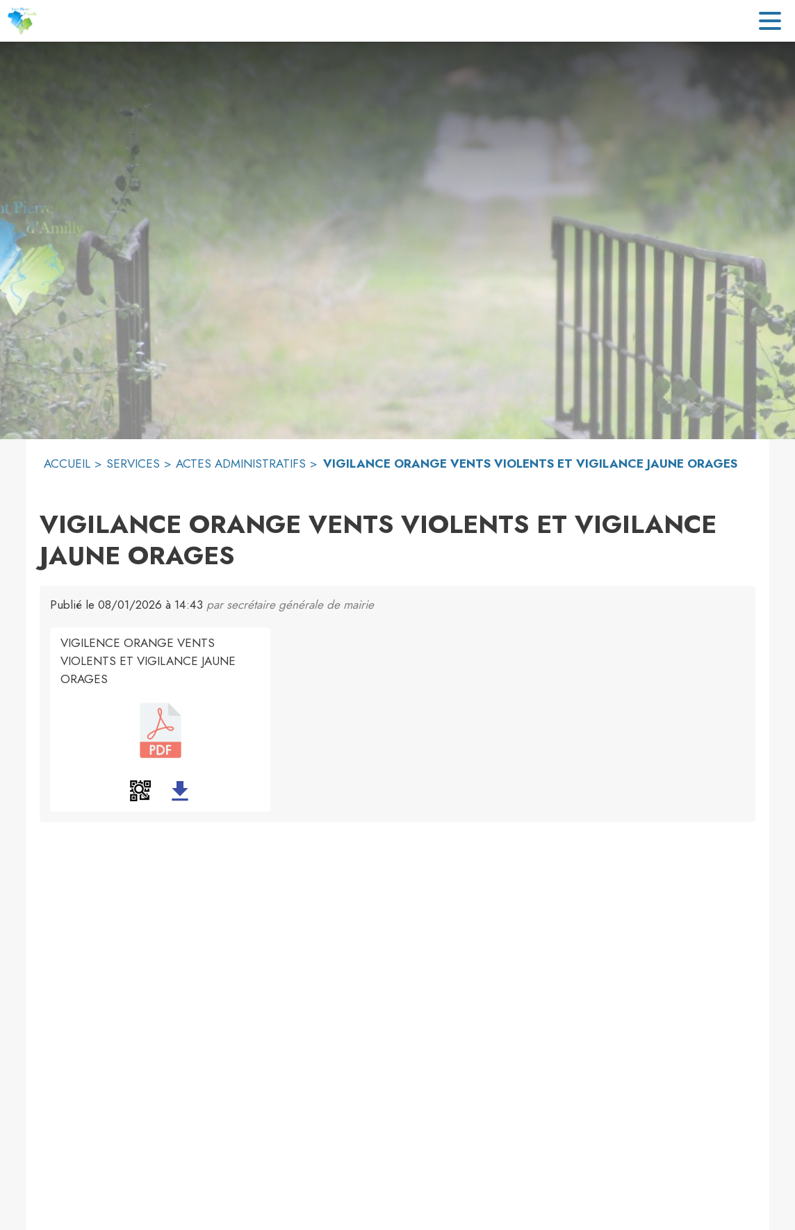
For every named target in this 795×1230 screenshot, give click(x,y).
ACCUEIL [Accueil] (67, 463)
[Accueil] (22, 21)
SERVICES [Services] (133, 463)
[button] (140, 791)
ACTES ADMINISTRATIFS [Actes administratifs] (241, 463)
